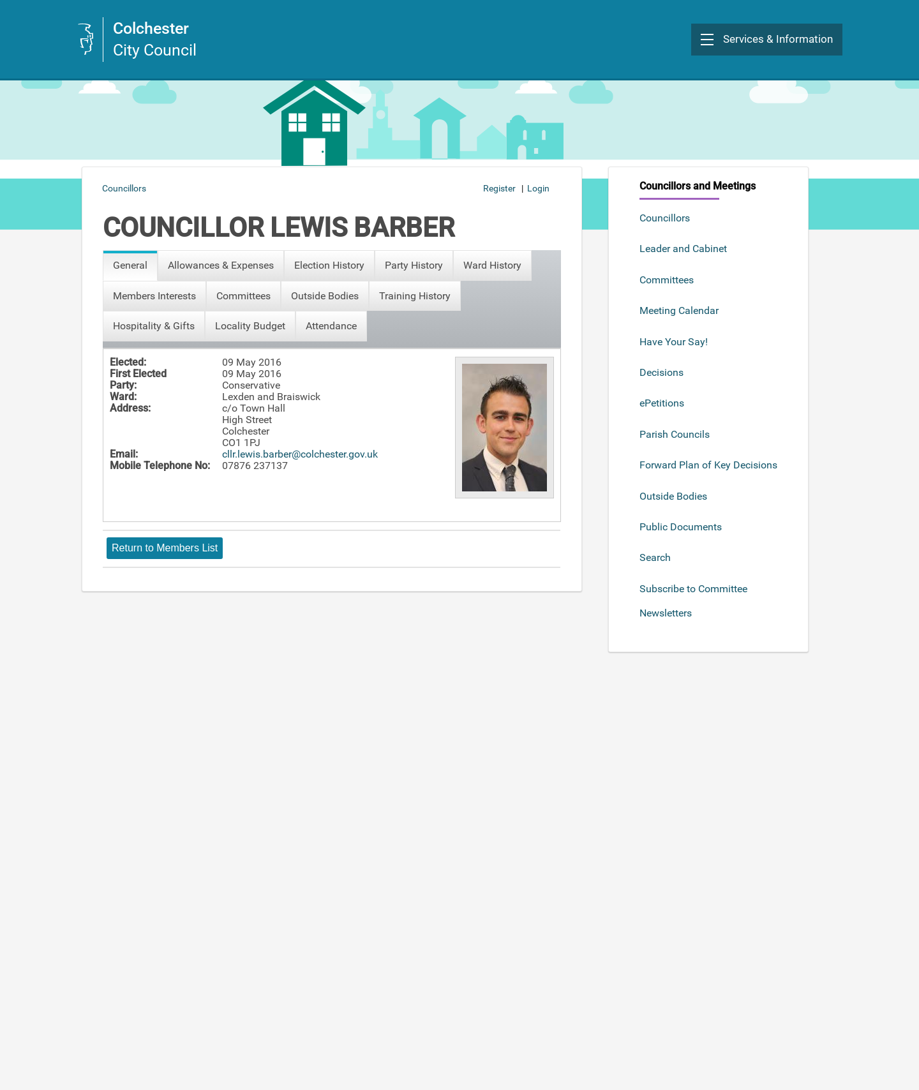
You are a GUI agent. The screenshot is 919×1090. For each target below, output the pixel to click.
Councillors (664, 218)
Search (655, 557)
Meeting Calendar (679, 310)
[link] (137, 39)
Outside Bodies (673, 496)
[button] (766, 40)
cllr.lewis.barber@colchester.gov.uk (300, 454)
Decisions (661, 372)
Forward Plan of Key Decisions (708, 465)
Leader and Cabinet (683, 249)
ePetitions (661, 403)
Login (538, 188)
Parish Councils (674, 434)
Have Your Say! (673, 342)
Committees (666, 280)
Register (499, 188)
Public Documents (680, 527)
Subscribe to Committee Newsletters (693, 601)
